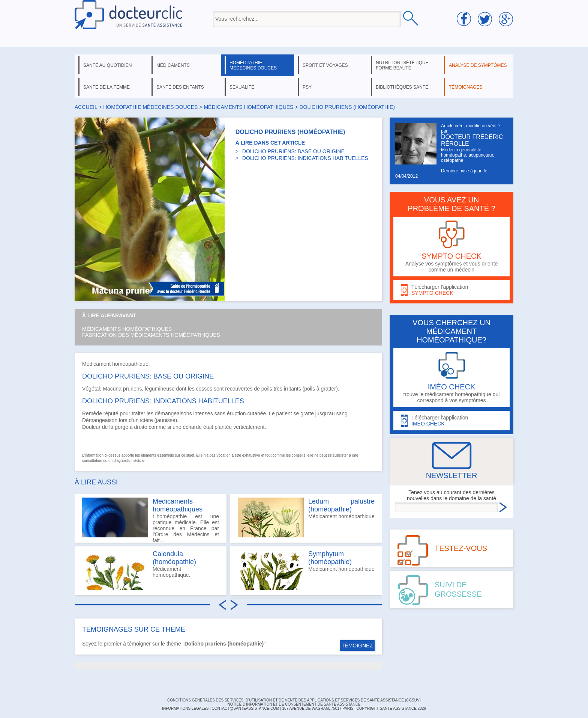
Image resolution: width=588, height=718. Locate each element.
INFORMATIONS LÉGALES (185, 708)
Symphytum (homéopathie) (330, 558)
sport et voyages (325, 65)
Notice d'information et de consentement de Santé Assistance (293, 704)
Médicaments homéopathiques (127, 329)
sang (341, 413)
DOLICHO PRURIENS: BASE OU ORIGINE (293, 151)
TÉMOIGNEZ (357, 646)
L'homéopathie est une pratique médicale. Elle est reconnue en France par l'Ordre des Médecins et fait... (150, 520)
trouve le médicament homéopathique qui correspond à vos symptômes (451, 377)
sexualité (242, 87)
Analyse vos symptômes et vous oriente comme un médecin (451, 246)
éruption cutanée (246, 413)
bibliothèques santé (402, 87)
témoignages (465, 87)
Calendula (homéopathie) (174, 558)
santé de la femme (106, 87)
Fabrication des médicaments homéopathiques (151, 335)
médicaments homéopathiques (248, 107)
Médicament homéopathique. (139, 570)
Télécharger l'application (451, 290)
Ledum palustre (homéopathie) (341, 505)
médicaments (173, 65)
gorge (121, 427)
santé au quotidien (107, 65)
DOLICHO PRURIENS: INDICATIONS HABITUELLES (305, 158)
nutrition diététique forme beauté (402, 65)
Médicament (96, 364)
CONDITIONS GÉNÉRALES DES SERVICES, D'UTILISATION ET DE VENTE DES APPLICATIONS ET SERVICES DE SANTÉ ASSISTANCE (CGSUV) (294, 700)
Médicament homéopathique (306, 517)
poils (266, 389)
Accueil (86, 107)
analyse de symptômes (478, 65)
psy (307, 87)
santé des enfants (180, 87)
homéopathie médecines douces (253, 65)
